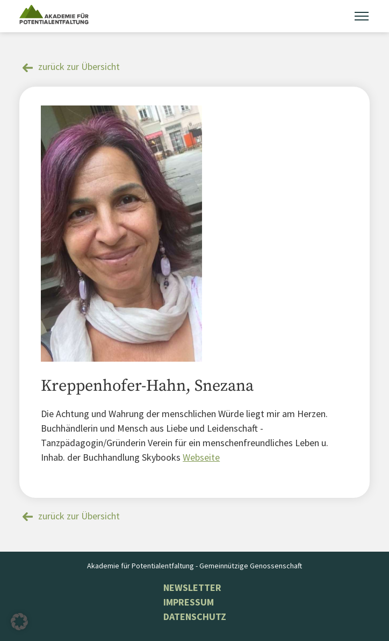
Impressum (188, 602)
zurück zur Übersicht (79, 66)
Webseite (201, 457)
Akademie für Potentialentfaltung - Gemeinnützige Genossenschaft (194, 565)
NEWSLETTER (192, 587)
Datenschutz (194, 616)
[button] (19, 621)
